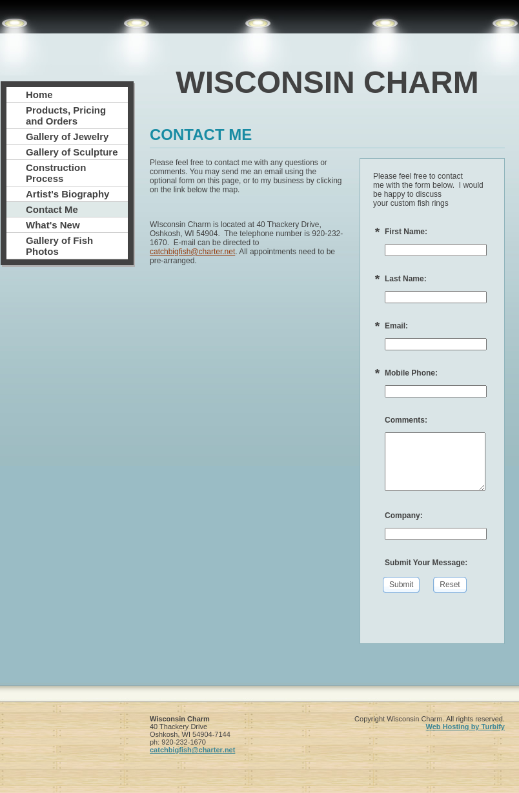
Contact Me (52, 209)
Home (39, 94)
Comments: (406, 420)
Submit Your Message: (426, 562)
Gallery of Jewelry (67, 136)
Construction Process (56, 173)
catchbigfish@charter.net (192, 251)
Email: (396, 325)
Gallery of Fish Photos (59, 246)
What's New (53, 224)
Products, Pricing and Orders (66, 115)
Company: (404, 515)
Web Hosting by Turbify (465, 726)
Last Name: (406, 278)
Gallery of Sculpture (72, 151)
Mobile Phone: (411, 372)
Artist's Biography (67, 193)
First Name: (406, 231)
